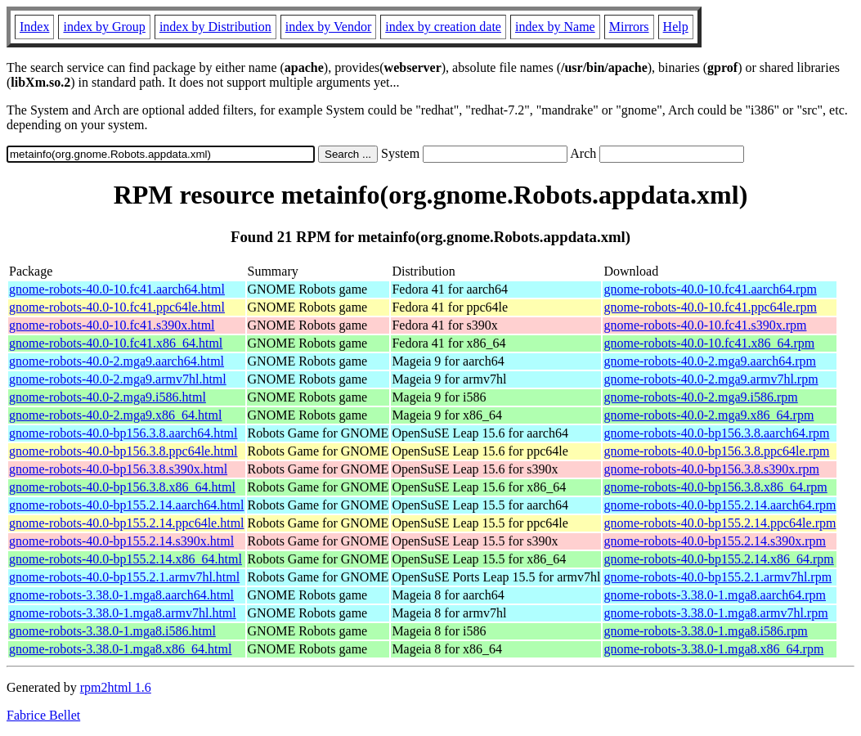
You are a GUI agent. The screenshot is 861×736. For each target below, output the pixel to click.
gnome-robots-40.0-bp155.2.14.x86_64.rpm (718, 559)
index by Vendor (328, 27)
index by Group (104, 27)
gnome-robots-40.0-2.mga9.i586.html (107, 397)
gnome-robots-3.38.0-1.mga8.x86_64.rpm (713, 649)
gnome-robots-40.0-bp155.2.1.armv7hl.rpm (717, 577)
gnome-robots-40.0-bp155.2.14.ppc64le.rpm (719, 523)
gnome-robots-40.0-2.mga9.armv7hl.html (117, 379)
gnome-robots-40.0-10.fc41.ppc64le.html (117, 307)
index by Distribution (215, 27)
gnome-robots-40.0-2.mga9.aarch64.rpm (709, 361)
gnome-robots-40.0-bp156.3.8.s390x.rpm (711, 469)
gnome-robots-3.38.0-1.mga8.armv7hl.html (122, 613)
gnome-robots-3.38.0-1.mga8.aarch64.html (121, 595)
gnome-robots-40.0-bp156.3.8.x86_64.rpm (715, 487)
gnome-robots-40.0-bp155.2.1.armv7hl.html (124, 577)
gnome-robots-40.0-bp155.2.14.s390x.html (121, 541)
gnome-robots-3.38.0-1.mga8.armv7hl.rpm (715, 613)
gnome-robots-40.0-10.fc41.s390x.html (112, 325)
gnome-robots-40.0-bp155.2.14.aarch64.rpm (719, 505)
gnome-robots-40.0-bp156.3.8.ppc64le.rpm (716, 451)
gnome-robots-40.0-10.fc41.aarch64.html (117, 289)
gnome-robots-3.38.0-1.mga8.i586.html (112, 631)
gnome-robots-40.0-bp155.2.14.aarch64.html (126, 505)
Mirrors (629, 27)
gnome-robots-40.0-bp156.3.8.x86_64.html (122, 487)
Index (34, 27)
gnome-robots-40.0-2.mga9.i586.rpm (700, 397)
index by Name (555, 27)
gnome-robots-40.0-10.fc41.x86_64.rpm (708, 343)
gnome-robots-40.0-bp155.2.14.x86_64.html (125, 559)
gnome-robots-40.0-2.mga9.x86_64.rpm (708, 415)
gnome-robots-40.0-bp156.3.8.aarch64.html (123, 433)
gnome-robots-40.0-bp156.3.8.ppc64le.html (123, 451)
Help (675, 27)
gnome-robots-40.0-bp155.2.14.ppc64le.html (126, 523)
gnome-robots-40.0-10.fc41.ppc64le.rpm (709, 307)
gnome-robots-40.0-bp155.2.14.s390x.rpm (714, 541)
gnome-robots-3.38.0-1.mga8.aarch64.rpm (714, 595)
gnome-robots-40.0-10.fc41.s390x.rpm (704, 325)
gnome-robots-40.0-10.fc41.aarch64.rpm (709, 289)
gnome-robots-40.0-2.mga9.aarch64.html (116, 361)
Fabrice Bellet (43, 715)
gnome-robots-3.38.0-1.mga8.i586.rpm (705, 631)
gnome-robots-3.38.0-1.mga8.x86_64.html (120, 649)
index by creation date (443, 27)
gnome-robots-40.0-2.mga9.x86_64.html (115, 415)
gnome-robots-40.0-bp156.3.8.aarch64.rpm (716, 433)
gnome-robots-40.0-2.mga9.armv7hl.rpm (710, 379)
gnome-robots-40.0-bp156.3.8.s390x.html (118, 469)
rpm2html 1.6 (115, 687)
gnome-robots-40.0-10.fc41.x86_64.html (115, 343)
